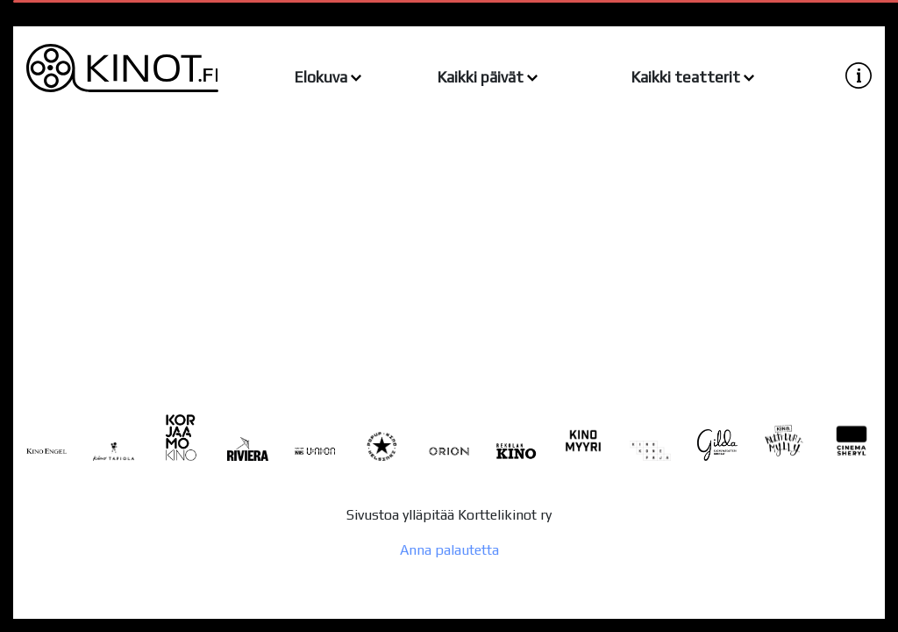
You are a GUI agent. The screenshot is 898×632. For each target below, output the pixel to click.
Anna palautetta (449, 550)
